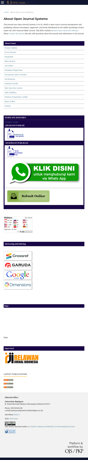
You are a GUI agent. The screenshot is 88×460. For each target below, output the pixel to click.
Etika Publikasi (10, 92)
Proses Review (10, 52)
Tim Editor (9, 65)
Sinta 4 (17, 414)
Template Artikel (11, 122)
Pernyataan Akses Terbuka (16, 74)
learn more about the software (65, 30)
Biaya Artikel (10, 101)
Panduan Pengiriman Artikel (16, 97)
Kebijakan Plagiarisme (14, 70)
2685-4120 (14, 418)
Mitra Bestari (10, 61)
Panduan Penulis (11, 83)
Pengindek (9, 57)
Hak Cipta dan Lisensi (13, 88)
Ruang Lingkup (11, 48)
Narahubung (10, 79)
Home (6, 12)
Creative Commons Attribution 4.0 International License (52, 426)
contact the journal (17, 33)
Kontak (7, 106)
